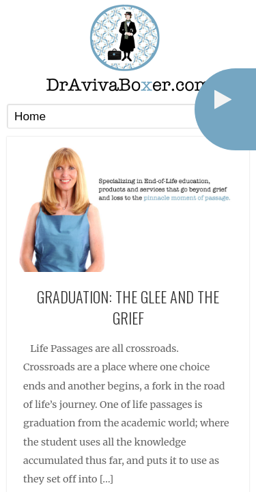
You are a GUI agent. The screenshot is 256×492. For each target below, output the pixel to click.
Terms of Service (142, 454)
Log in (192, 454)
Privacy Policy (78, 454)
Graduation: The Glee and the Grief (128, 183)
